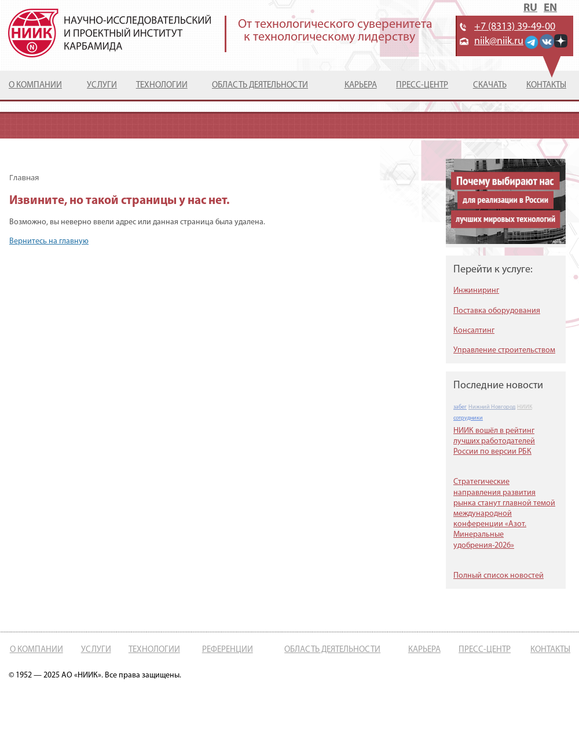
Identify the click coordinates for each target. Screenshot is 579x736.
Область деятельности (260, 85)
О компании (35, 85)
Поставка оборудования (496, 311)
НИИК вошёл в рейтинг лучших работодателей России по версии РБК (494, 441)
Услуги (102, 85)
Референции (227, 650)
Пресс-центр (422, 85)
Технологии (162, 85)
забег (460, 407)
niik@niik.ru (498, 41)
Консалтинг (473, 330)
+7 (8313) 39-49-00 (514, 26)
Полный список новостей (498, 575)
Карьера (361, 85)
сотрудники (468, 418)
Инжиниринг (476, 290)
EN (550, 8)
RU (530, 8)
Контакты (546, 85)
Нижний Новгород (491, 407)
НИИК (524, 407)
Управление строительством (504, 350)
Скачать (490, 85)
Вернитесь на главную (49, 241)
